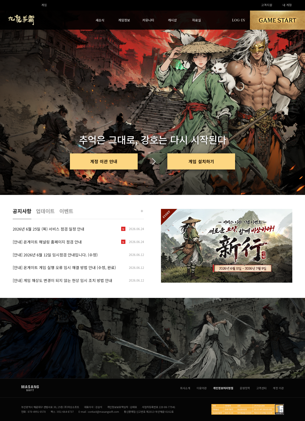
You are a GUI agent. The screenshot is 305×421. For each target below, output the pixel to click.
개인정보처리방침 (223, 388)
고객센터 (261, 388)
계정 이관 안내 (103, 161)
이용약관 (202, 388)
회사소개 (185, 388)
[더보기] (142, 211)
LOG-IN (238, 20)
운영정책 (245, 388)
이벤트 (66, 211)
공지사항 (22, 211)
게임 (44, 5)
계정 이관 (278, 388)
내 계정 (287, 5)
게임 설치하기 (201, 161)
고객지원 (266, 5)
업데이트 (45, 211)
